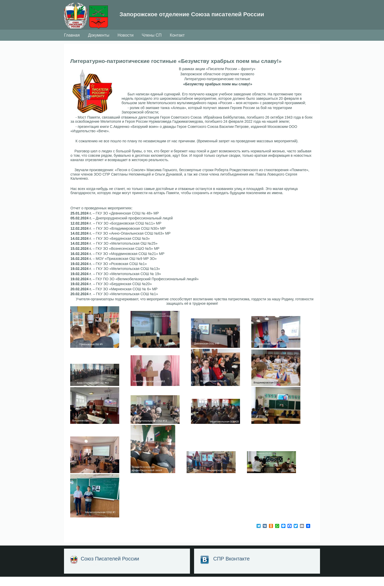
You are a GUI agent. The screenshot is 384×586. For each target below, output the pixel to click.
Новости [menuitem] (125, 44)
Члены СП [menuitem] (152, 44)
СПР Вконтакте (231, 568)
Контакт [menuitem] (177, 44)
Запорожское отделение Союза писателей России (187, 19)
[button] (96, 100)
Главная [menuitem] (72, 44)
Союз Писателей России (111, 568)
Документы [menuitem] (98, 44)
